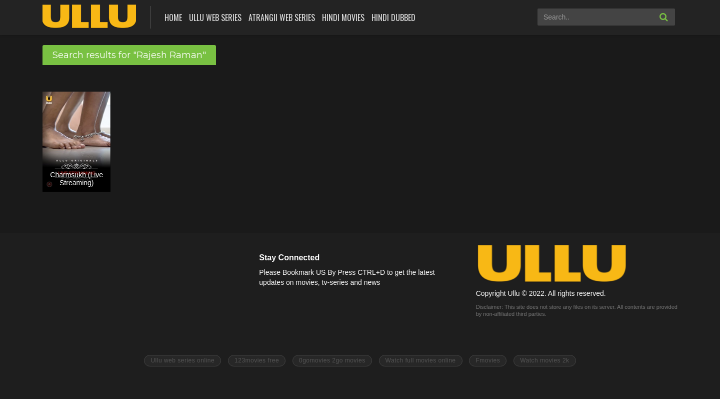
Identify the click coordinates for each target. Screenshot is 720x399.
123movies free (256, 360)
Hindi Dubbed (394, 18)
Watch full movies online (421, 360)
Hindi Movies (343, 18)
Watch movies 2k (544, 360)
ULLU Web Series (215, 18)
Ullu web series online (182, 360)
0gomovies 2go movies (332, 360)
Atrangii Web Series (281, 18)
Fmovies (488, 360)
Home (173, 18)
